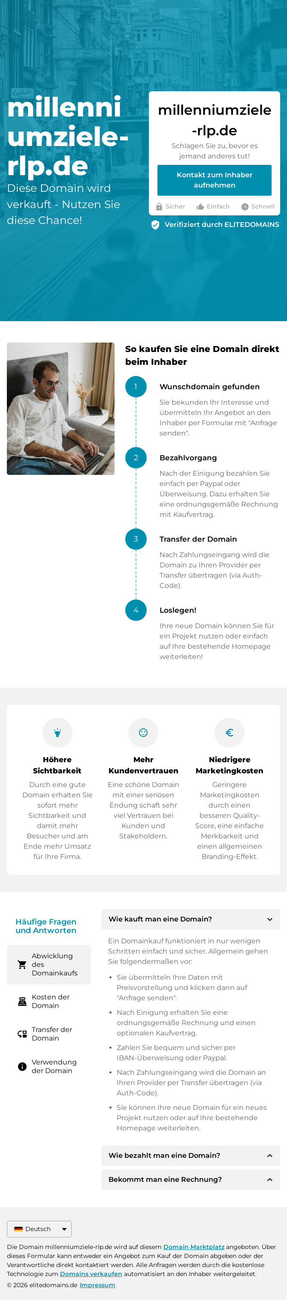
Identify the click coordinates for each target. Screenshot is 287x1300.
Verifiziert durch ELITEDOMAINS (222, 225)
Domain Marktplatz (193, 1247)
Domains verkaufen (91, 1274)
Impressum (97, 1285)
